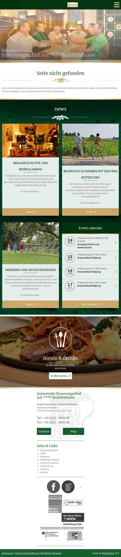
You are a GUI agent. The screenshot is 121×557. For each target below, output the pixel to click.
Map (73, 431)
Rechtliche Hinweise (50, 553)
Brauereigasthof (49, 450)
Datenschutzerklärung (27, 553)
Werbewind (108, 553)
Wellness (45, 456)
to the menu (60, 376)
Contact (44, 431)
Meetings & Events (49, 459)
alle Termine (90, 304)
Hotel (43, 453)
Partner (44, 472)
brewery (44, 469)
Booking (72, 4)
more (29, 212)
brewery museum (49, 462)
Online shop (46, 465)
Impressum (8, 553)
